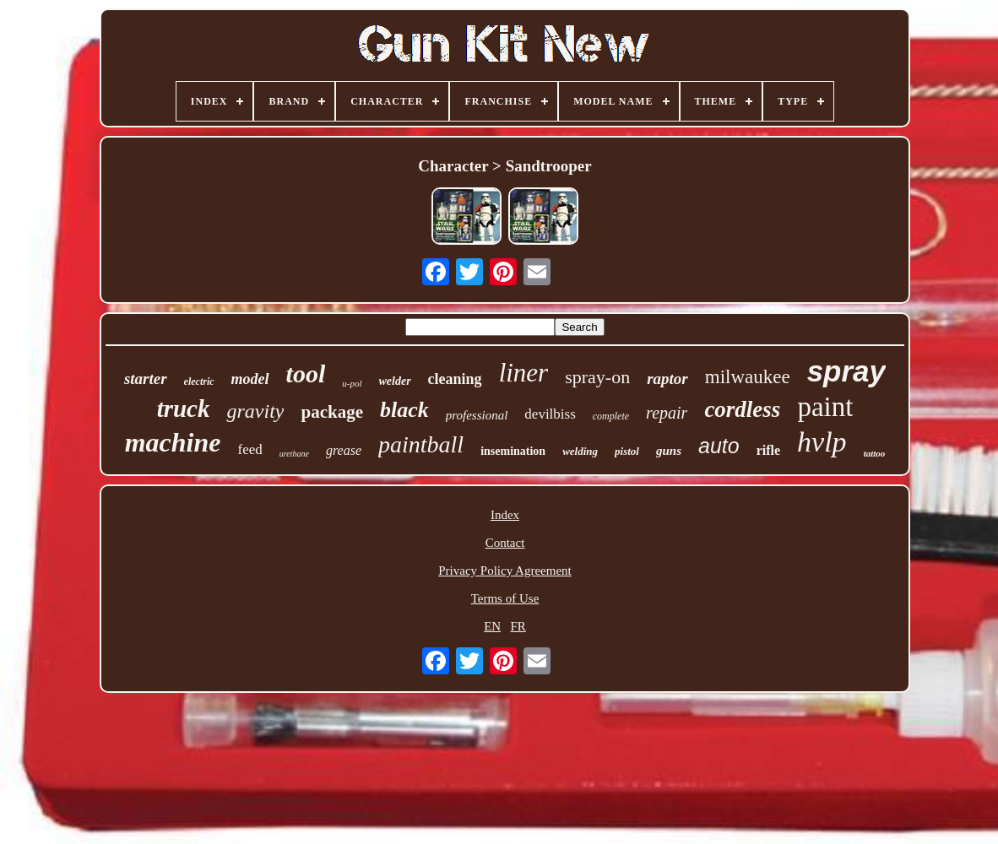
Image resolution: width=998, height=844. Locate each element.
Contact (505, 542)
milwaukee (747, 376)
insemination (512, 451)
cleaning (455, 379)
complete (611, 416)
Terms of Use (505, 598)
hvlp (822, 441)
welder (395, 381)
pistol (627, 451)
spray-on (597, 376)
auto (719, 445)
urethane (294, 453)
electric (199, 381)
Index (505, 515)
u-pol (351, 383)
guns (668, 450)
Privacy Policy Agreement (504, 570)
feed (249, 449)
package (332, 412)
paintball (421, 444)
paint (825, 407)
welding (580, 451)
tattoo (875, 453)
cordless (742, 409)
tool (306, 373)
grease (343, 450)
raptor (667, 378)
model (250, 379)
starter (145, 378)
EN (492, 626)
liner (524, 372)
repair (666, 412)
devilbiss (549, 414)
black (404, 410)
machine (173, 442)
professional (477, 415)
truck (183, 408)
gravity (255, 411)
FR (517, 626)
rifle (768, 450)
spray (846, 370)
